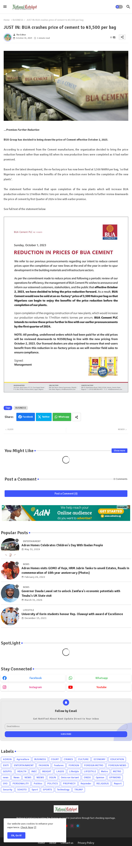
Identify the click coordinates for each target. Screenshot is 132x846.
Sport (35, 789)
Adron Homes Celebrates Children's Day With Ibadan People (62, 545)
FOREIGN (74, 765)
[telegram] (78, 826)
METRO (117, 771)
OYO (5, 783)
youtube (102, 687)
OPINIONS (115, 777)
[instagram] (72, 826)
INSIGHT (46, 771)
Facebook (28, 416)
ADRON (7, 759)
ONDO (87, 777)
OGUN (52, 777)
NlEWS (40, 777)
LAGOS (60, 771)
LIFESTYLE (90, 771)
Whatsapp (63, 416)
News (16, 777)
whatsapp (101, 678)
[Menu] (5, 6)
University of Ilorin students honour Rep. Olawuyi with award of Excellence (72, 614)
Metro (104, 771)
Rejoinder (86, 783)
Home (7, 20)
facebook (36, 678)
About (52, 843)
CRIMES (68, 759)
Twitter (46, 416)
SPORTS (47, 789)
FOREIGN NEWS (117, 765)
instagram (35, 687)
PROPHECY (69, 783)
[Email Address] (66, 726)
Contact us (67, 843)
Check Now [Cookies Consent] (27, 827)
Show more (119, 450)
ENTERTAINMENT (24, 765)
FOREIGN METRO (93, 765)
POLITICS (52, 783)
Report (118, 783)
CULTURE (83, 759)
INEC (34, 771)
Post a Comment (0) (66, 493)
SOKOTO (22, 789)
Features (59, 765)
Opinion (100, 777)
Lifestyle (74, 771)
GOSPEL (7, 771)
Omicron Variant (70, 777)
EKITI (6, 765)
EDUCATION (117, 759)
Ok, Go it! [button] (16, 835)
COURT (55, 759)
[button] (119, 7)
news (5, 777)
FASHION (44, 765)
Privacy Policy (86, 843)
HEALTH (21, 771)
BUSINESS (18, 20)
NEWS (27, 777)
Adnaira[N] (122, 507)
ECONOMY (99, 759)
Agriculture (23, 759)
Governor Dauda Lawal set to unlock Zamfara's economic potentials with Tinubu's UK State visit (71, 593)
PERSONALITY (21, 783)
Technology (63, 789)
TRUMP (78, 789)
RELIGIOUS (102, 783)
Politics (38, 783)
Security (7, 789)
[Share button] (76, 417)
